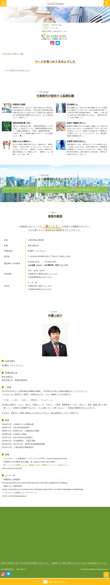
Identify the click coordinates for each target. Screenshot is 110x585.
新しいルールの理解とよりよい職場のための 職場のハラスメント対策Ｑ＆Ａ (35, 465)
